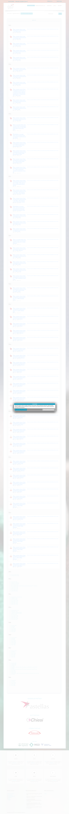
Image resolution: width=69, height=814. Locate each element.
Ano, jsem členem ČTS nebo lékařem (21, 409)
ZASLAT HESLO (59, 1)
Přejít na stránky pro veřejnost (48, 409)
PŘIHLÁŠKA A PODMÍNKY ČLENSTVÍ (21, 1)
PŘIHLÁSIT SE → (50, 1)
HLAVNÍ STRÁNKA (11, 1)
